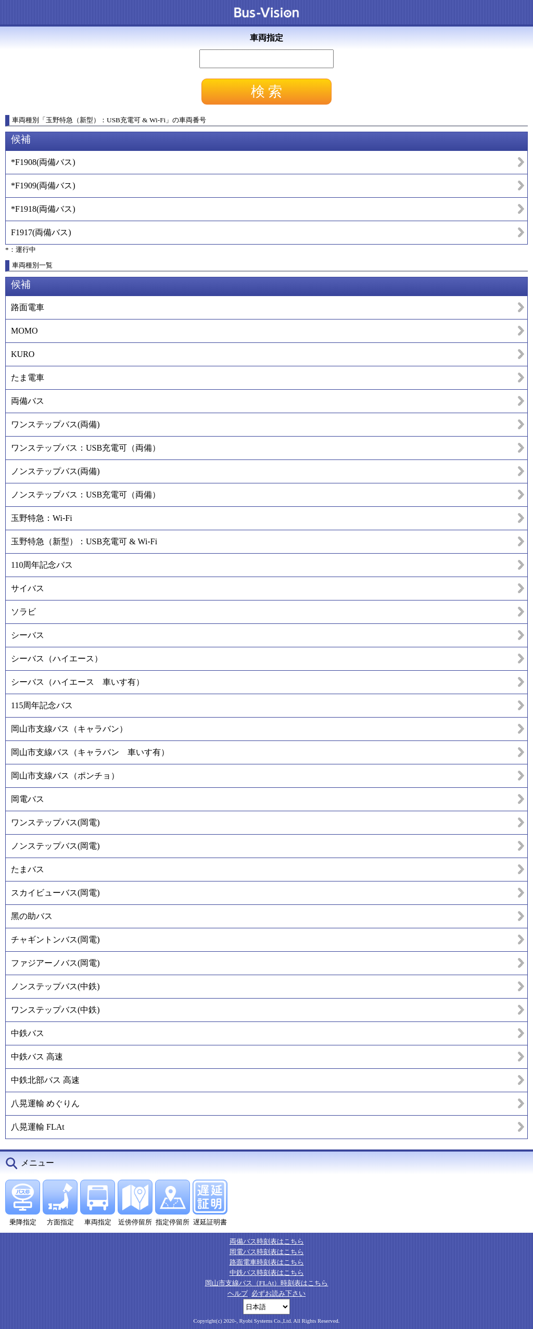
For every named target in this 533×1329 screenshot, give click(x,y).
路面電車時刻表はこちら (267, 1262)
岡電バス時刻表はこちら (267, 1252)
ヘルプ (237, 1293)
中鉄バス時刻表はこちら (267, 1272)
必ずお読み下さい (278, 1293)
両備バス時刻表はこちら (267, 1241)
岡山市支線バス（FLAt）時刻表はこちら (266, 1283)
